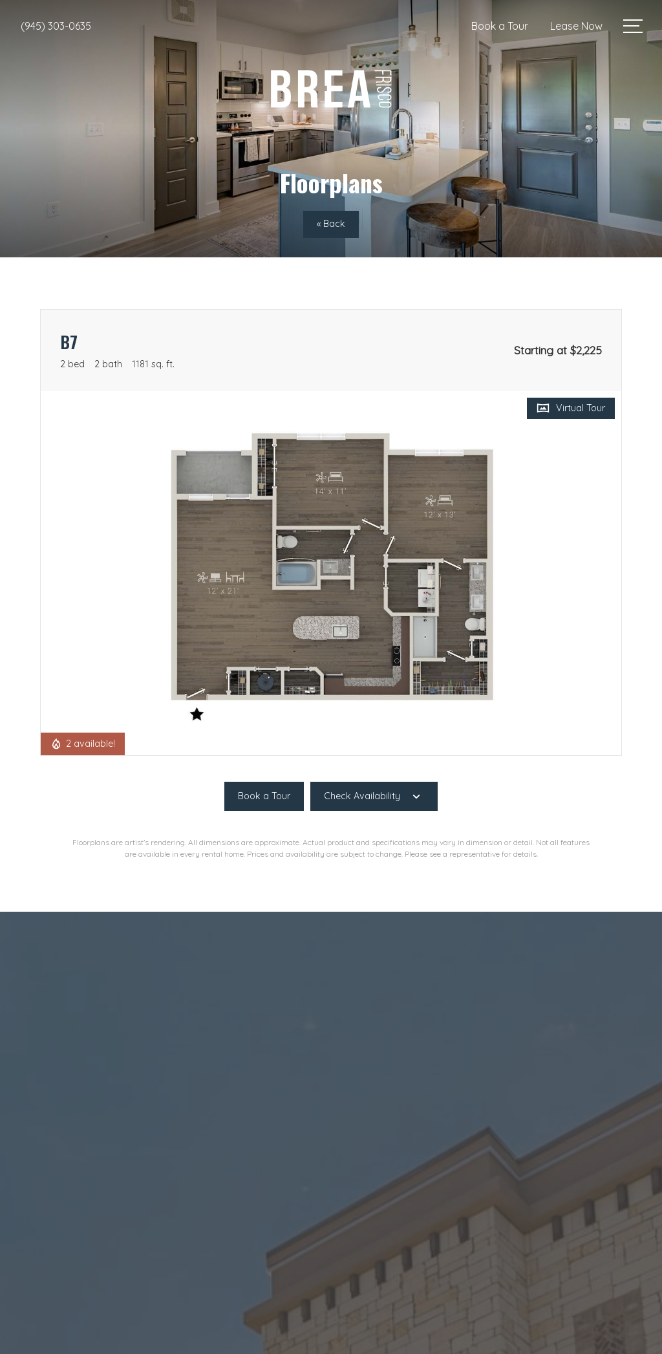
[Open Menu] (633, 26)
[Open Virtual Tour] (571, 408)
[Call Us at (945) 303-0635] (55, 26)
